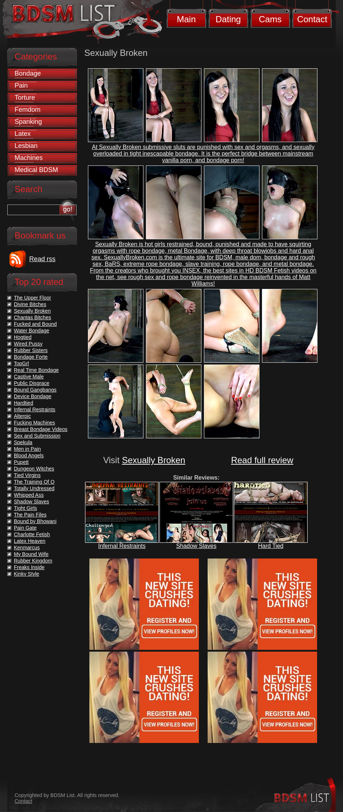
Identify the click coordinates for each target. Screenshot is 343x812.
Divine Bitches (30, 304)
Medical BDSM (36, 170)
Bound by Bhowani (35, 521)
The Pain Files (30, 515)
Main (186, 19)
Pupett (21, 462)
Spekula (23, 442)
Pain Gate (25, 528)
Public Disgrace (31, 383)
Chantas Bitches (32, 317)
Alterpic (22, 416)
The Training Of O (34, 482)
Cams (270, 19)
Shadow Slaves (196, 546)
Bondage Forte (31, 357)
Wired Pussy (28, 344)
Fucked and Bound (35, 324)
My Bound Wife (31, 554)
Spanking (28, 121)
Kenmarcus (27, 547)
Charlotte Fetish (32, 534)
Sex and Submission (37, 436)
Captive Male (29, 377)
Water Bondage (31, 330)
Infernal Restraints (122, 546)
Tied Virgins (27, 475)
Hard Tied (270, 546)
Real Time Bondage (36, 370)
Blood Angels (29, 455)
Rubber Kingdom (33, 561)
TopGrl (21, 363)
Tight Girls (25, 508)
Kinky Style (26, 574)
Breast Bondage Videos (41, 429)
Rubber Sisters (31, 350)
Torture (25, 97)
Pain (21, 85)
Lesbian (26, 145)
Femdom (28, 109)
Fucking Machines (34, 423)
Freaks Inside (29, 567)
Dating (228, 19)
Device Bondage (32, 396)
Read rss (42, 259)
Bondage (28, 73)
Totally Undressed (34, 488)
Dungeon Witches (34, 469)
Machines (29, 157)
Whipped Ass (29, 495)
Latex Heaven (29, 541)
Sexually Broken (153, 460)
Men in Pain (27, 449)
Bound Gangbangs (35, 390)
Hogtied (22, 337)
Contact (312, 19)
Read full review (262, 460)
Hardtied (23, 403)
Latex (23, 133)
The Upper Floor (32, 298)
